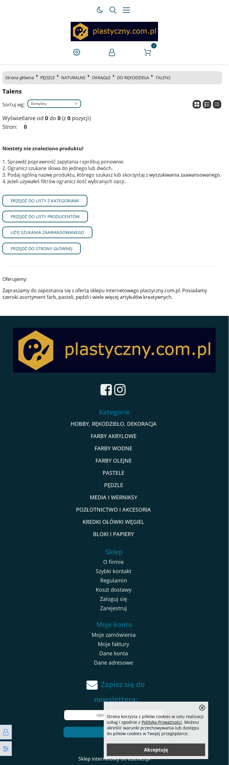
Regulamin (113, 580)
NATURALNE (73, 77)
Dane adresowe (113, 662)
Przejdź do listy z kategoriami (45, 201)
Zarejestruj (113, 608)
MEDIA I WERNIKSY (113, 497)
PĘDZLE (47, 77)
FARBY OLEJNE (113, 460)
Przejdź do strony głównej (41, 248)
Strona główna (19, 77)
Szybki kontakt (113, 571)
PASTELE (114, 472)
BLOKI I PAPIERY (113, 534)
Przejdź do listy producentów (45, 216)
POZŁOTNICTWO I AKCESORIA (113, 509)
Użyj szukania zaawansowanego (47, 232)
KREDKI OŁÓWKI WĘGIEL (114, 521)
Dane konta (113, 653)
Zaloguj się (113, 598)
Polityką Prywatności (162, 722)
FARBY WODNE (114, 448)
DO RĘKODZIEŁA (133, 77)
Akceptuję (156, 749)
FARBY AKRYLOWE (114, 436)
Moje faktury (113, 644)
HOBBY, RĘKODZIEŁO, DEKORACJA (114, 423)
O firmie (113, 561)
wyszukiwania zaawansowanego (184, 175)
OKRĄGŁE (101, 77)
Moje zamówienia (114, 634)
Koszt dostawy (113, 589)
